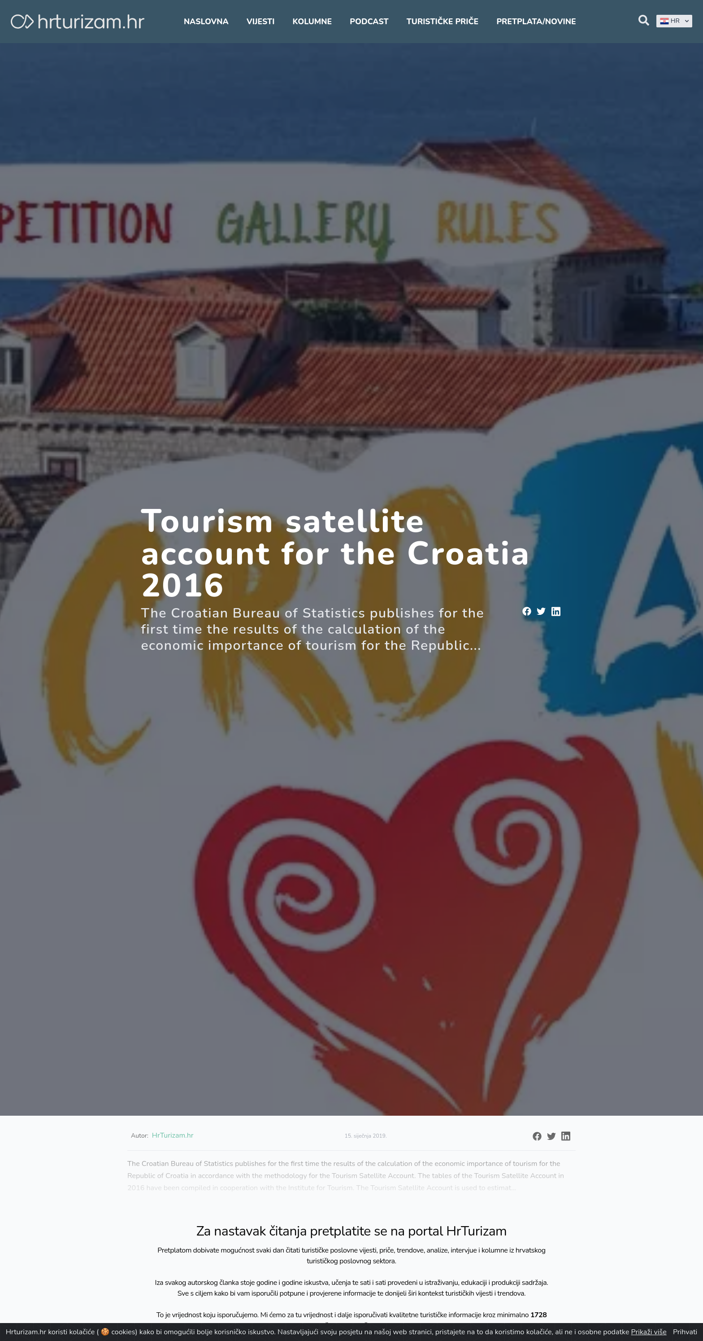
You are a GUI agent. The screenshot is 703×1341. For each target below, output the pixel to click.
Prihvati (685, 1332)
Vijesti (260, 21)
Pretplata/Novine (536, 21)
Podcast (369, 21)
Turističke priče (443, 21)
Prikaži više (649, 1332)
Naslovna (206, 21)
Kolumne (312, 21)
